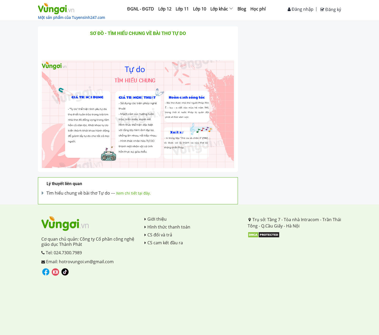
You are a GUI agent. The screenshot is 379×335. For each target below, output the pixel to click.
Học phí (258, 9)
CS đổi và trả (158, 235)
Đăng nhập (300, 9)
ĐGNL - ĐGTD (140, 9)
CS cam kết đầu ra (163, 243)
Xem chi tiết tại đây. (133, 193)
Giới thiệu (155, 219)
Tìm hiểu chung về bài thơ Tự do (78, 193)
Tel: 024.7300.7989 (61, 253)
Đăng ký (330, 9)
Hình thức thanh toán (167, 227)
